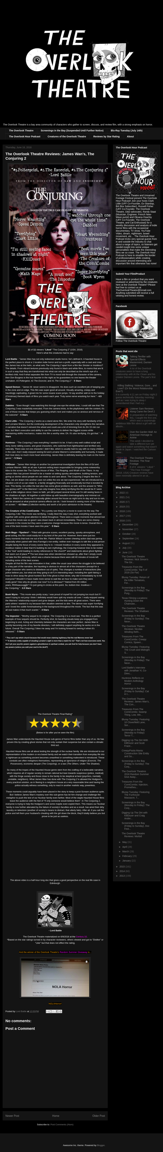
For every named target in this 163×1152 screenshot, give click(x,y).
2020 (122, 502)
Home (55, 1115)
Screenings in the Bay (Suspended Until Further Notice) (72, 130)
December (128, 524)
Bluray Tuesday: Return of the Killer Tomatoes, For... (135, 580)
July (124, 547)
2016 (122, 520)
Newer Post (12, 1115)
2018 (122, 511)
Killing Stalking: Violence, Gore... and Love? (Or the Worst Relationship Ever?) (136, 388)
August (126, 543)
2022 (122, 492)
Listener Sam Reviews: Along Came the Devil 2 (142, 410)
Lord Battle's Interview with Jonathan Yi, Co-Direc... (134, 670)
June (125, 552)
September (128, 538)
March (126, 851)
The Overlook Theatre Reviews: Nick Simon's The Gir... (135, 559)
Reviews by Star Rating (106, 136)
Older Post (98, 1115)
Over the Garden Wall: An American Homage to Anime (143, 435)
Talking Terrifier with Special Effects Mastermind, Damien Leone (141, 360)
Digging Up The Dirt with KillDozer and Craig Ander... (134, 815)
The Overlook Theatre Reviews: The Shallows (135, 610)
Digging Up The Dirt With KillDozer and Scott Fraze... (135, 743)
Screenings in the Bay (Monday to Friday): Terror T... (133, 732)
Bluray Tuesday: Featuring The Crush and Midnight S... (136, 650)
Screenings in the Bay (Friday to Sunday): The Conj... (135, 764)
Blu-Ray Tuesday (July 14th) (126, 130)
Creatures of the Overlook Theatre (67, 136)
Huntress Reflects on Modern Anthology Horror (133, 681)
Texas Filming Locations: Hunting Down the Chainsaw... (135, 601)
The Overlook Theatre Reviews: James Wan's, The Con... (135, 701)
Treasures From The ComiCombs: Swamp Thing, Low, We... (134, 712)
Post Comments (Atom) (61, 1124)
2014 (122, 871)
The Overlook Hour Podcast (24, 136)
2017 (122, 515)
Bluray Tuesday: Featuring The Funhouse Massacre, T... (135, 795)
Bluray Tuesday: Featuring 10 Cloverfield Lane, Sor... (135, 722)
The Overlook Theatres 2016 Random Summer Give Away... (135, 774)
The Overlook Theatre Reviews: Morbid (133, 835)
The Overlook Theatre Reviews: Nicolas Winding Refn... (133, 629)
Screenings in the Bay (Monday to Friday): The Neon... (136, 660)
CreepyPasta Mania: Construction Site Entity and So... (135, 753)
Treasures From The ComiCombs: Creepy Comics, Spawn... (134, 639)
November (128, 529)
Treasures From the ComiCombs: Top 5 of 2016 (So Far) (134, 570)
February (127, 856)
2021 (122, 497)
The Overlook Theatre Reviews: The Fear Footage (141, 461)
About (130, 136)
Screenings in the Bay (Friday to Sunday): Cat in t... (135, 691)
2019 (122, 506)
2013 (122, 875)
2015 (122, 866)
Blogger (100, 1145)
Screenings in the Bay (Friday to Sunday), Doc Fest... (135, 826)
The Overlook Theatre (21, 130)
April (125, 846)
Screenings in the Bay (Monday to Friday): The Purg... (136, 590)
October (126, 534)
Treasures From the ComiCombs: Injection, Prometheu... (135, 784)
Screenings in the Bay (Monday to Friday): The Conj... (136, 805)
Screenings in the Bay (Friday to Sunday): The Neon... (135, 618)
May (124, 842)
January (126, 860)
